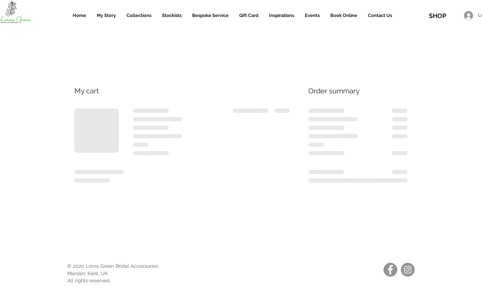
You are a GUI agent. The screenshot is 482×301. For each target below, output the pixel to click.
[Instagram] (408, 270)
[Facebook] (390, 270)
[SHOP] (437, 15)
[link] (440, 3)
